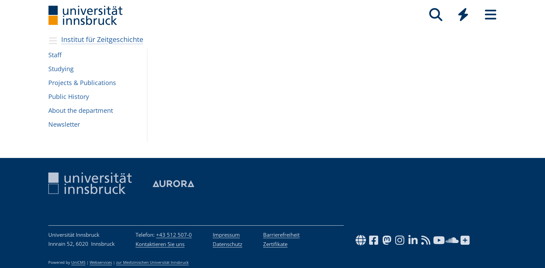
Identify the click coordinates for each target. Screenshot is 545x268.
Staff (55, 55)
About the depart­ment (80, 110)
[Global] (463, 15)
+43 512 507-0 (174, 234)
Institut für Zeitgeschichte (102, 39)
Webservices (101, 262)
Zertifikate (275, 244)
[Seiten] (490, 14)
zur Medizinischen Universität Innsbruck (152, 262)
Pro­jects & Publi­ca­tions (82, 82)
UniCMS (78, 262)
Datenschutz (227, 244)
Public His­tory (68, 96)
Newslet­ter (64, 124)
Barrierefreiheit (281, 234)
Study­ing (61, 69)
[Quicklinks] (463, 14)
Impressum (226, 234)
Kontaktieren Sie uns (160, 244)
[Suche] (435, 14)
